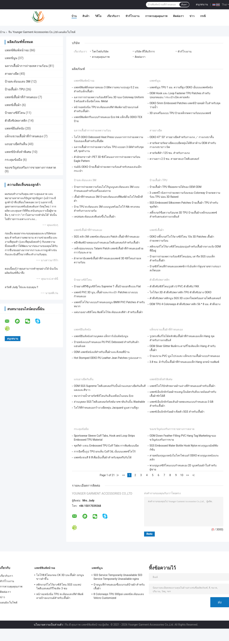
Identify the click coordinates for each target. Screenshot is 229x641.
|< (118, 475)
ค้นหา (184, 4)
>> (187, 475)
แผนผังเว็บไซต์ (8, 602)
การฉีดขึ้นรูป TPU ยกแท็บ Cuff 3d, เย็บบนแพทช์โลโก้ (104, 451)
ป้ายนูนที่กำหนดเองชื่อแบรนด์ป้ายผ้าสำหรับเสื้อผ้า (119, 586)
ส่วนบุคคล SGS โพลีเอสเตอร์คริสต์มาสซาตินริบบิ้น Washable (109, 401)
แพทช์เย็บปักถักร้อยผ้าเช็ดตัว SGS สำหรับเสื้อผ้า (177, 411)
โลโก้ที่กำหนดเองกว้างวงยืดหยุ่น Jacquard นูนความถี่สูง (106, 407)
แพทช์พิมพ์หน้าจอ (17, 50)
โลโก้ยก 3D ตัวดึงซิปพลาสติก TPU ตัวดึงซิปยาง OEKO (180, 292)
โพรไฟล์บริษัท (100, 51)
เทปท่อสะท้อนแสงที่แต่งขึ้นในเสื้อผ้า (94, 216)
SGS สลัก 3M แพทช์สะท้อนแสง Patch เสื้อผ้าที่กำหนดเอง (106, 236)
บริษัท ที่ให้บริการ (145, 51)
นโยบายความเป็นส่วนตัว (48, 624)
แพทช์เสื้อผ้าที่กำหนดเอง (21, 97)
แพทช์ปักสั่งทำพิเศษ (18, 152)
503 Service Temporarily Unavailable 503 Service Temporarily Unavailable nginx (118, 577)
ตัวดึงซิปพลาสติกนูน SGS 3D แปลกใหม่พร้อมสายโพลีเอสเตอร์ (185, 298)
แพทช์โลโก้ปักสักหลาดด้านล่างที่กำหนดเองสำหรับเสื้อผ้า (182, 385)
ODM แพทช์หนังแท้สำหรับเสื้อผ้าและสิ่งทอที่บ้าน (102, 351)
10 (181, 475)
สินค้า (85, 16)
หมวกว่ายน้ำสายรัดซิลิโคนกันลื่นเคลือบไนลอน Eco (103, 395)
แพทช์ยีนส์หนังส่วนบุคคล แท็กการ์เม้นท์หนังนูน (101, 336)
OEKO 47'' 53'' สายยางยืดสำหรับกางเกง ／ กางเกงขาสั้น (182, 137)
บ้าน (74, 16)
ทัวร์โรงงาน (132, 16)
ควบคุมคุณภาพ (101, 56)
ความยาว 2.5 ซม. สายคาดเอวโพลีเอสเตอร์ (174, 158)
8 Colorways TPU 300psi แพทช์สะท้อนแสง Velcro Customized (119, 596)
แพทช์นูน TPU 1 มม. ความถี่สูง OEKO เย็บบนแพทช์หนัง (181, 87)
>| (193, 475)
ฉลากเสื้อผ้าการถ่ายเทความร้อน (26, 66)
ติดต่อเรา (178, 16)
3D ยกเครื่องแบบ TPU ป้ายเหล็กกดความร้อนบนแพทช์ (180, 113)
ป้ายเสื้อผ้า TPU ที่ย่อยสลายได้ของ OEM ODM (176, 186)
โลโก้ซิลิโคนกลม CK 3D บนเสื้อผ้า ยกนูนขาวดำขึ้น (60, 577)
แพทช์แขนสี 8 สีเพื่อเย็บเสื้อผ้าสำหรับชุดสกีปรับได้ (102, 457)
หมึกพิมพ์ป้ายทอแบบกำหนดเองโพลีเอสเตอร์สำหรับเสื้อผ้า (107, 242)
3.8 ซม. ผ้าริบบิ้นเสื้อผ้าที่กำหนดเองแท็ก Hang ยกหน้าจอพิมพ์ (184, 361)
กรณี (203, 16)
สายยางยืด (12, 74)
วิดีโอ (98, 16)
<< (123, 475)
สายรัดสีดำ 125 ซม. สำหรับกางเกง (170, 152)
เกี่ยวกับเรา (113, 16)
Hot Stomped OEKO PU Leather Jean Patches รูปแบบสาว (107, 357)
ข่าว (191, 16)
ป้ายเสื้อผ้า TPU (15, 89)
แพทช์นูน (11, 58)
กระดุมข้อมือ (13, 159)
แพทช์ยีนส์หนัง (14, 128)
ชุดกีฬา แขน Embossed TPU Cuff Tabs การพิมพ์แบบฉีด (106, 445)
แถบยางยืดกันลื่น (16, 144)
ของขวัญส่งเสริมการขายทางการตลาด (30, 167)
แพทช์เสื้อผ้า (13, 105)
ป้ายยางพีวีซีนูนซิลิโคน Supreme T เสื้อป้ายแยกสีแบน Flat (107, 286)
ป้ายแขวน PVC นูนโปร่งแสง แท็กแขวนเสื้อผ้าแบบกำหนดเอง (185, 355)
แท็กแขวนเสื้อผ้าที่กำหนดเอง (24, 136)
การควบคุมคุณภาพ (156, 16)
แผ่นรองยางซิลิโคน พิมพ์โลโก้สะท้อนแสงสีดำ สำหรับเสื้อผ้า (108, 312)
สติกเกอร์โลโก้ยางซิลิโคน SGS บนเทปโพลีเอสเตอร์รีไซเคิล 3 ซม (58, 586)
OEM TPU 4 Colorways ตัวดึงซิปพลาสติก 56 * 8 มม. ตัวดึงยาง (185, 304)
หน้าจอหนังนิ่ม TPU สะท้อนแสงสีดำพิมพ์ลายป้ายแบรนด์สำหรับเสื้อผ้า (59, 596)
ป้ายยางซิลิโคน (15, 113)
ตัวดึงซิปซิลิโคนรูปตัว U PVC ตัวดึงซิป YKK (174, 286)
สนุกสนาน (202, 4)
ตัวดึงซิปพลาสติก (16, 120)
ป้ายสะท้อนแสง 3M (17, 81)
